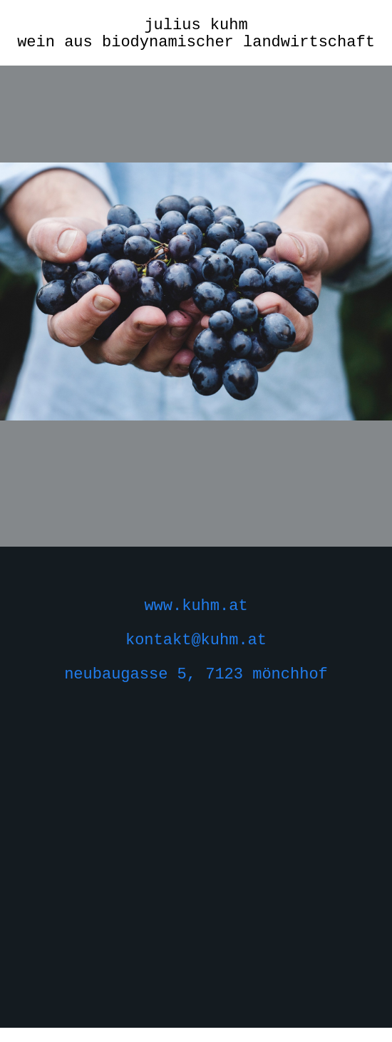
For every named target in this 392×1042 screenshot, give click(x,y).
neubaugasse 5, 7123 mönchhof (196, 675)
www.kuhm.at (195, 606)
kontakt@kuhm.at (196, 640)
